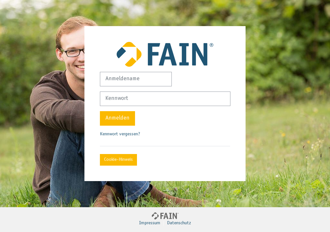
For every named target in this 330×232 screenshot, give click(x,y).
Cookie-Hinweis (118, 159)
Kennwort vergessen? (120, 134)
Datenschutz (179, 223)
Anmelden (117, 118)
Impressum (149, 223)
